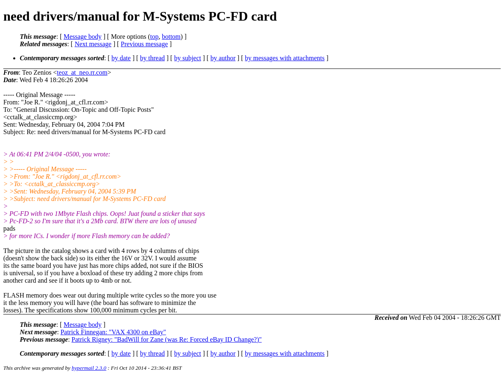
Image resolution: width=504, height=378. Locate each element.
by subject (187, 57)
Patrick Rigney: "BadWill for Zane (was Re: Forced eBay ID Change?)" (166, 339)
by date (121, 57)
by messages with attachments (285, 57)
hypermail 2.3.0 (89, 368)
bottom (171, 36)
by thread (152, 57)
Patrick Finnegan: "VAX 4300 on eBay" (113, 331)
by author (223, 57)
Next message (93, 43)
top (154, 36)
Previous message (144, 43)
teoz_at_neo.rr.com (82, 72)
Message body (82, 36)
